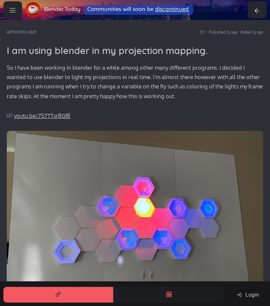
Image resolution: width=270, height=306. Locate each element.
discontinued (172, 9)
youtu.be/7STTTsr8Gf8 (42, 115)
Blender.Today (62, 9)
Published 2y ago (223, 32)
